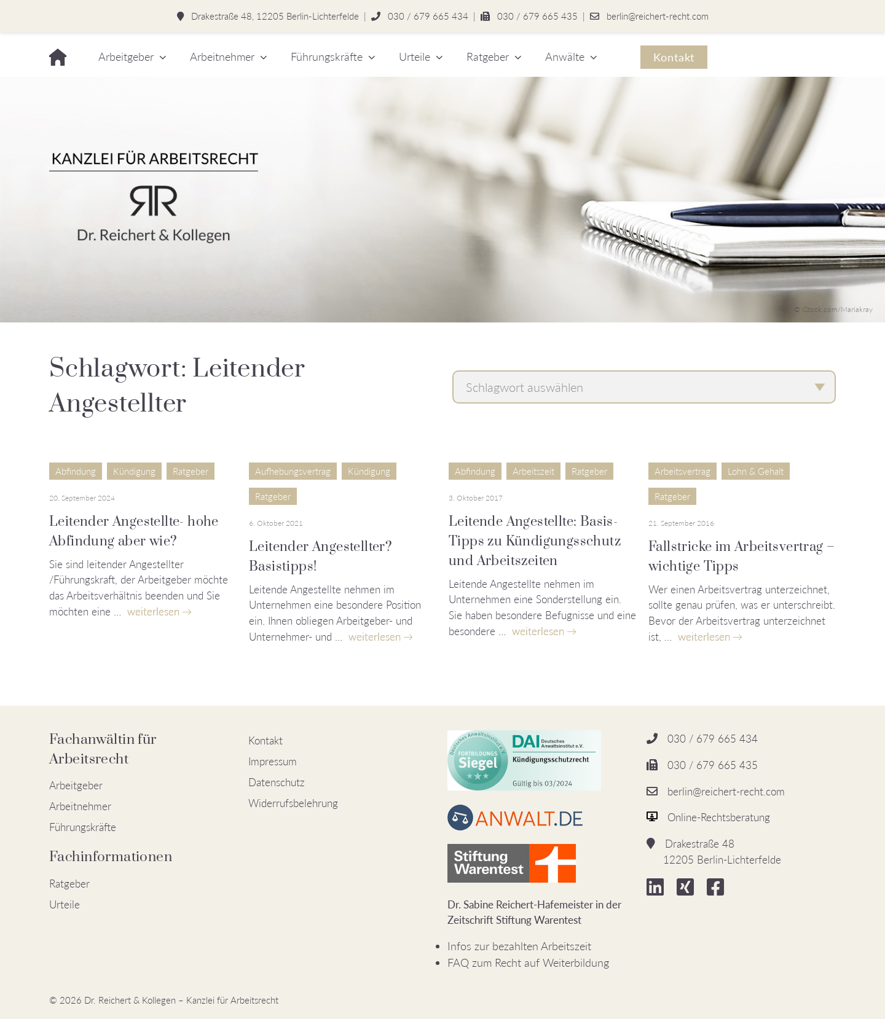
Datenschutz (276, 782)
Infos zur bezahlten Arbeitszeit (519, 946)
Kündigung (134, 471)
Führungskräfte (327, 56)
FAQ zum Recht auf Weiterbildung (528, 962)
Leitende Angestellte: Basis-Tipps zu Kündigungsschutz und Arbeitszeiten (535, 541)
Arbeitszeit (533, 471)
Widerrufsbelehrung (293, 803)
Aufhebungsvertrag (293, 471)
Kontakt (673, 57)
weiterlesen (153, 611)
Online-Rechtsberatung (718, 817)
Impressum (272, 761)
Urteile (414, 56)
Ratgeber (487, 56)
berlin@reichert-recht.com (658, 15)
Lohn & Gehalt (756, 471)
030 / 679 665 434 (428, 15)
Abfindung (75, 471)
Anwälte (564, 56)
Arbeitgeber (126, 56)
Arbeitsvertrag (682, 471)
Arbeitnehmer (222, 56)
